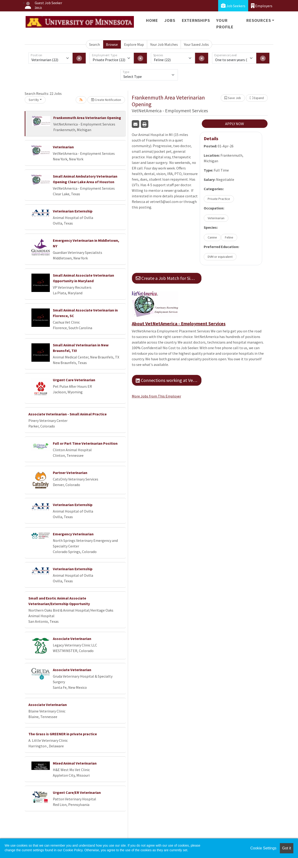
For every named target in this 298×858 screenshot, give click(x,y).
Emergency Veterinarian (73, 534)
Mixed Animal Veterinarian (75, 763)
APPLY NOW (234, 123)
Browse (112, 44)
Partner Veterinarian (70, 472)
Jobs (169, 20)
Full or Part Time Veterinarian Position (85, 443)
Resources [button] (258, 20)
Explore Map (134, 44)
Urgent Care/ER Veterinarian (77, 792)
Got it (286, 848)
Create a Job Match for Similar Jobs (169, 278)
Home (152, 20)
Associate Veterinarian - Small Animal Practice (67, 414)
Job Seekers (233, 6)
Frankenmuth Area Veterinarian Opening (87, 117)
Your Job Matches (164, 44)
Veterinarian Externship (72, 211)
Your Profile (225, 24)
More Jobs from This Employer (156, 396)
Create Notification (106, 100)
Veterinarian (63, 147)
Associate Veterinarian (72, 638)
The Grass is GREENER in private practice (62, 734)
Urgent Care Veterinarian (74, 380)
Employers (261, 6)
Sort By (34, 100)
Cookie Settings (263, 848)
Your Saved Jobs (196, 44)
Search (94, 44)
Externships (196, 20)
